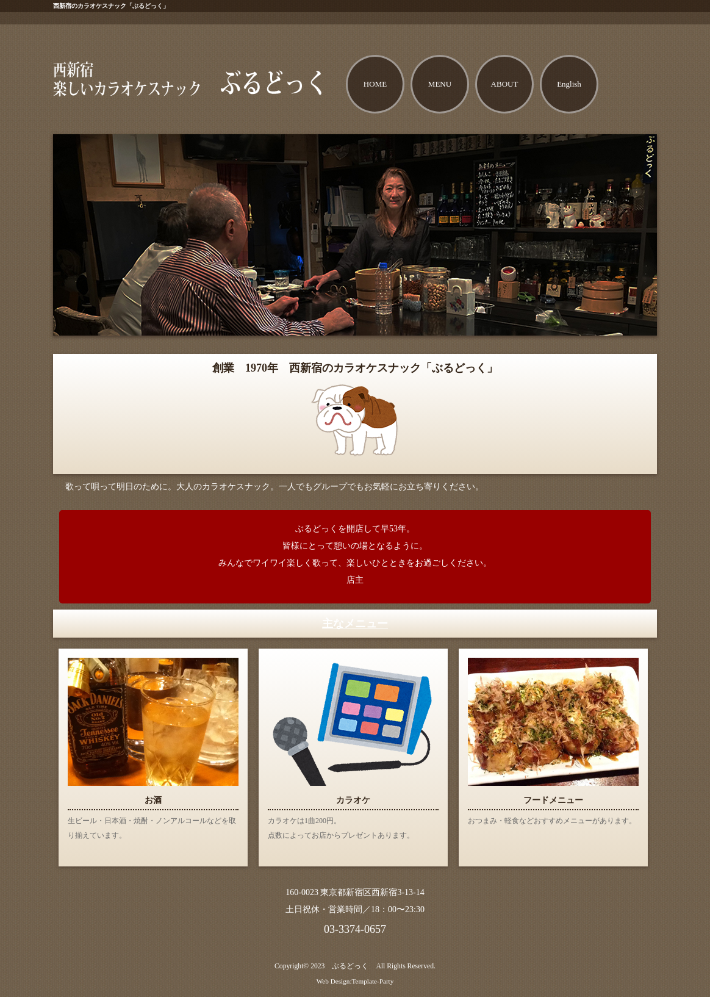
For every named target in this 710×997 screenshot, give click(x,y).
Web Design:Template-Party (355, 981)
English (569, 83)
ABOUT (504, 83)
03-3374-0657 (355, 929)
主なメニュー (355, 623)
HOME (375, 83)
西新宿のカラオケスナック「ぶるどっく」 (111, 5)
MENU (439, 83)
